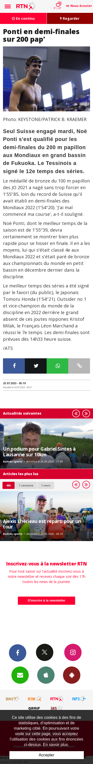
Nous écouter (81, 6)
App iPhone (46, 674)
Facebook (17, 652)
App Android (71, 674)
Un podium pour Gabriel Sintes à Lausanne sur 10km (39, 451)
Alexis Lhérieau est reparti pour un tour (42, 524)
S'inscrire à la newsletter (46, 600)
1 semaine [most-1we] (26, 485)
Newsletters (20, 674)
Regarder (69, 18)
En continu (23, 18)
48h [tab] (8, 485)
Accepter (46, 755)
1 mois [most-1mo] (45, 485)
